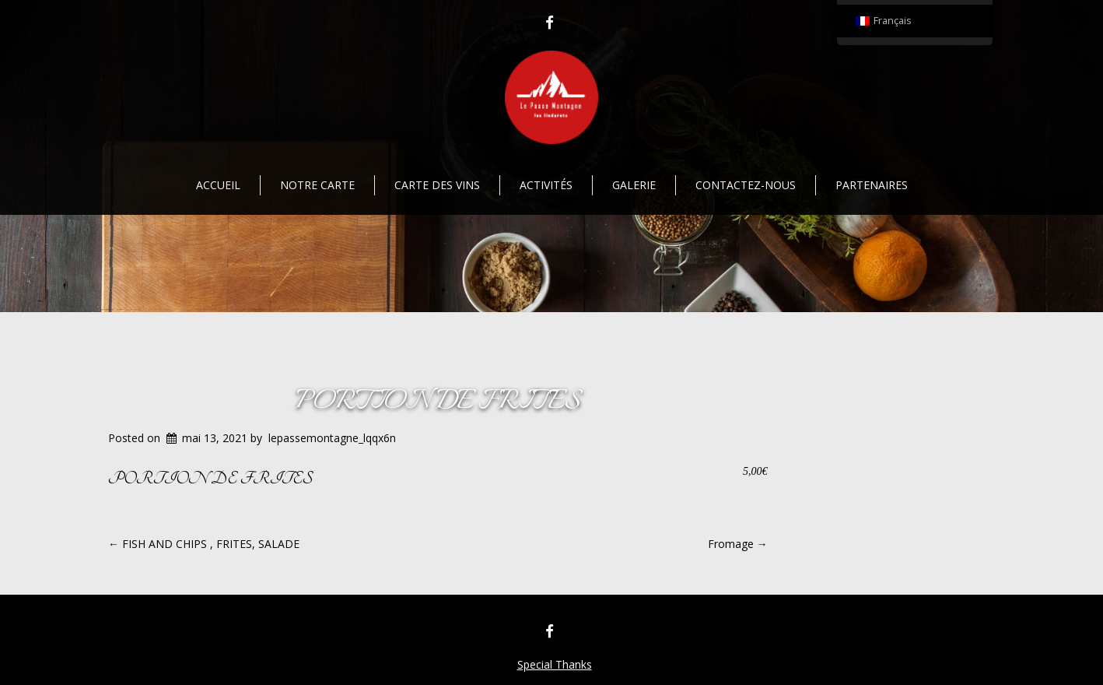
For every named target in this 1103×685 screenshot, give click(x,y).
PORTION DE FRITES (437, 402)
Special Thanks (554, 664)
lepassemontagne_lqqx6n (332, 437)
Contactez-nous (745, 184)
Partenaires (871, 184)
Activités (546, 184)
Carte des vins (437, 184)
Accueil (218, 184)
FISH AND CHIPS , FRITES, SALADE (203, 543)
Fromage (738, 543)
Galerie (634, 184)
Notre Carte (317, 184)
